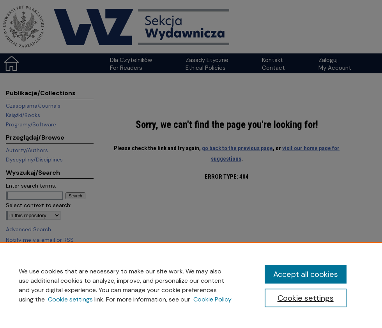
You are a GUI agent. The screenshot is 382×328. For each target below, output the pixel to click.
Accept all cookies (305, 274)
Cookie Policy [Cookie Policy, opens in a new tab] (212, 299)
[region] (191, 285)
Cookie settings (70, 299)
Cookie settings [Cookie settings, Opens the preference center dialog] (306, 298)
